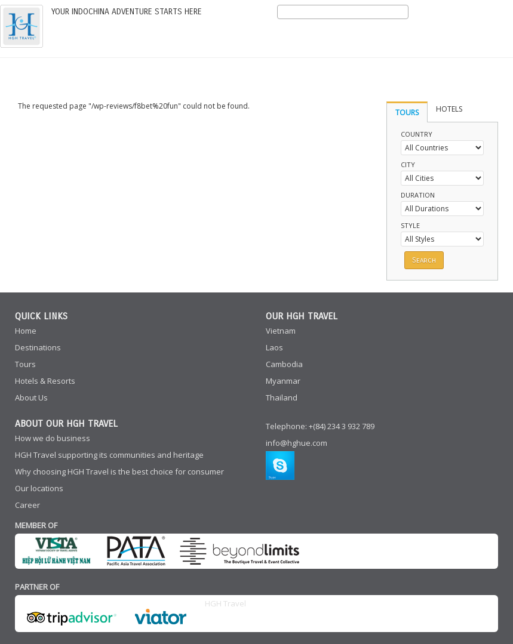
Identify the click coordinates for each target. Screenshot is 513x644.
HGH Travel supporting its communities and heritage (109, 454)
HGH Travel (225, 603)
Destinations (38, 347)
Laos (274, 347)
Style (410, 225)
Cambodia (284, 364)
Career (27, 505)
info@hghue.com (296, 442)
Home (25, 330)
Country (416, 134)
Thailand (281, 397)
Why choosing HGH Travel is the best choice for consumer (119, 471)
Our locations (39, 488)
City (408, 164)
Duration (418, 194)
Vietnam (281, 330)
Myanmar (283, 380)
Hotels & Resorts (45, 380)
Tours (25, 364)
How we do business (52, 438)
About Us (31, 397)
